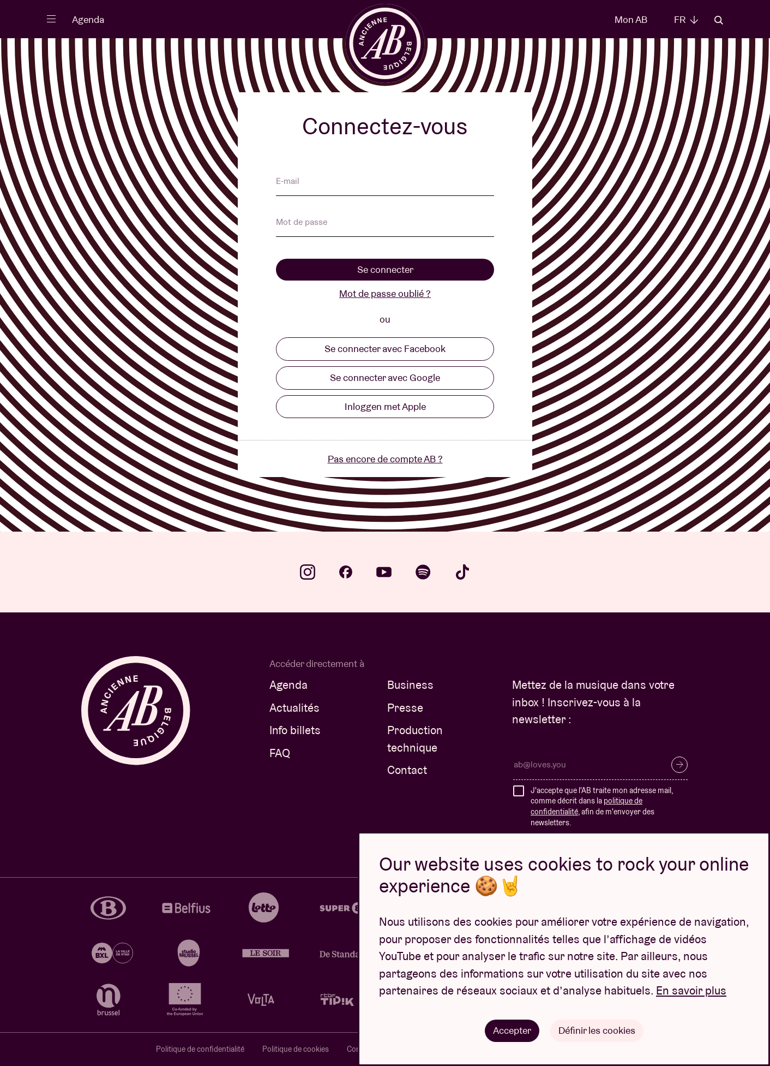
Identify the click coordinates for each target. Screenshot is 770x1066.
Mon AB (631, 19)
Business (410, 684)
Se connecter (385, 269)
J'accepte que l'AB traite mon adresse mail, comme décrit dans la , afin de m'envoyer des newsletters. (602, 806)
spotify (423, 572)
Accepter (512, 1030)
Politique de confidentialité (200, 1049)
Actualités (294, 707)
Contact (407, 770)
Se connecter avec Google (385, 377)
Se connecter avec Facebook (385, 348)
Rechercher (718, 20)
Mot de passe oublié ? (385, 293)
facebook (345, 572)
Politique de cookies (295, 1049)
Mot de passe (301, 223)
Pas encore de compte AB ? (385, 458)
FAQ (279, 753)
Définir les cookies (596, 1030)
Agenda (88, 19)
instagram (307, 572)
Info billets (295, 730)
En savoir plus (691, 991)
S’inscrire (679, 765)
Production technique (415, 739)
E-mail (287, 182)
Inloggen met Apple (385, 406)
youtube (384, 572)
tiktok (462, 572)
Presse (405, 707)
